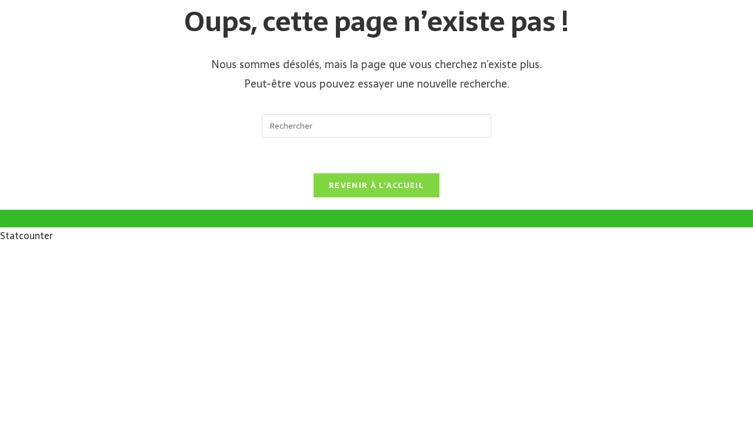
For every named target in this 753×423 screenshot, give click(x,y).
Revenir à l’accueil (376, 185)
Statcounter (26, 235)
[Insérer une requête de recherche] (376, 125)
